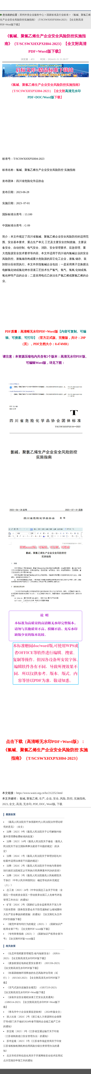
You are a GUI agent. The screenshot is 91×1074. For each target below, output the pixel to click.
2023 (5, 804)
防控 (70, 798)
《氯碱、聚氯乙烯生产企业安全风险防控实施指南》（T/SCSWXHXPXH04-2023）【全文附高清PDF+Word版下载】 (45, 20)
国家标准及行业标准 (58, 15)
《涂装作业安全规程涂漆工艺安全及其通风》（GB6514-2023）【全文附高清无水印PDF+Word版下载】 (31, 1002)
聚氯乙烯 (32, 798)
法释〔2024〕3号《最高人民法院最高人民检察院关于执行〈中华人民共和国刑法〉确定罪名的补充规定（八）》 (32, 880)
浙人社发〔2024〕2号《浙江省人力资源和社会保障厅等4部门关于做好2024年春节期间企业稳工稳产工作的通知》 (32, 1021)
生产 (42, 798)
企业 (49, 798)
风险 (63, 798)
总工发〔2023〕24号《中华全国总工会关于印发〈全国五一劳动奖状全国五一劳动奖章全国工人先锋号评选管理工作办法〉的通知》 (33, 895)
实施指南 (79, 798)
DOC (42, 804)
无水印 (27, 804)
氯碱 (22, 798)
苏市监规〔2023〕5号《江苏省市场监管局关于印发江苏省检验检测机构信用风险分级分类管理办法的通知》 (32, 1046)
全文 (12, 804)
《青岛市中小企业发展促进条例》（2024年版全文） (35, 1012)
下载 (59, 804)
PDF (35, 804)
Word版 (50, 804)
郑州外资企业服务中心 (32, 15)
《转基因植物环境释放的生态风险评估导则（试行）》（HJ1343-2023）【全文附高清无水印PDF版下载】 (31, 978)
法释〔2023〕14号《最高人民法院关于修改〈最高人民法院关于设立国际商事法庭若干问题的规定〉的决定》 (33, 846)
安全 (56, 798)
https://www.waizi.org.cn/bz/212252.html (39, 792)
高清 (19, 804)
